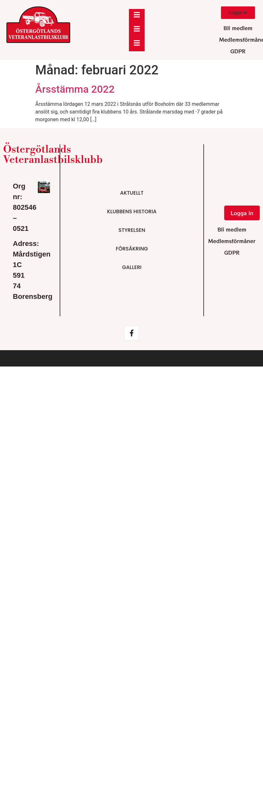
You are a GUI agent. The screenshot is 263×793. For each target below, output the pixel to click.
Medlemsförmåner (231, 241)
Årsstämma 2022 (75, 89)
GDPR (238, 51)
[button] (238, 12)
